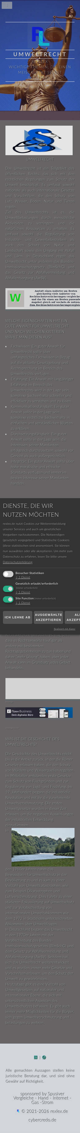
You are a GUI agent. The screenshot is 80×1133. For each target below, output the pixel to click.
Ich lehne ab (17, 617)
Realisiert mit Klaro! (64, 629)
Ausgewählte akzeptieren (49, 617)
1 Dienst (23, 577)
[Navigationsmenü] (40, 6)
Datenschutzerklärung (18, 562)
